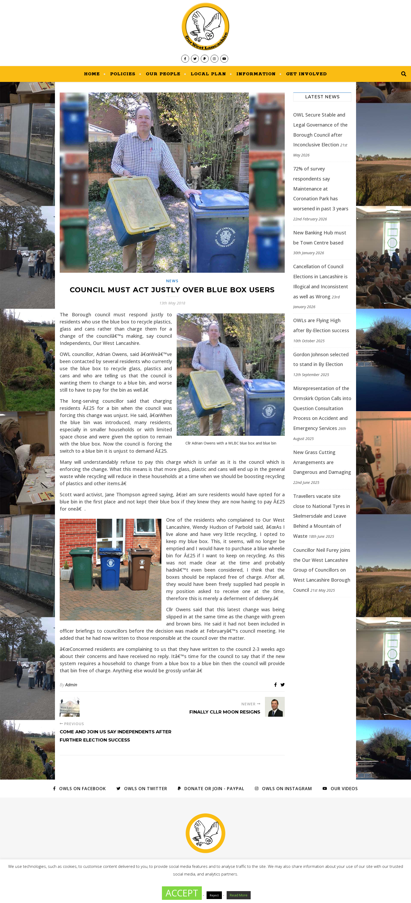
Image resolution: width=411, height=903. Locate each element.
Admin (71, 685)
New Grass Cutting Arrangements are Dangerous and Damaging (322, 462)
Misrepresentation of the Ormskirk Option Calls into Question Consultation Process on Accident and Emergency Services (322, 408)
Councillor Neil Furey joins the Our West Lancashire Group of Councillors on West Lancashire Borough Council (321, 570)
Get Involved (306, 74)
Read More (238, 895)
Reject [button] (214, 895)
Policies (123, 74)
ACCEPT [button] (182, 893)
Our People (163, 74)
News (172, 280)
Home (92, 74)
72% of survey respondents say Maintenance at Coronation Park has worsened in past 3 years (320, 188)
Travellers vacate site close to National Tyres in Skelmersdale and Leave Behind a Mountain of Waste (321, 516)
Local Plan (208, 74)
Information (256, 74)
